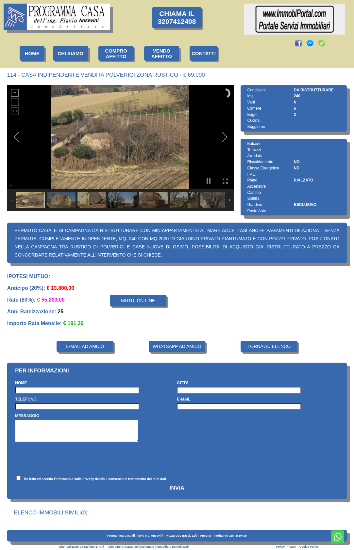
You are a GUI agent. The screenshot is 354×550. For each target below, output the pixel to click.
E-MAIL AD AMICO (85, 346)
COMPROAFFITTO (116, 53)
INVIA (177, 488)
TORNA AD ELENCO (269, 346)
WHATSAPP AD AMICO (177, 346)
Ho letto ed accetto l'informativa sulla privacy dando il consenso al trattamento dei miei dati (95, 479)
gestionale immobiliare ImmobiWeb (164, 546)
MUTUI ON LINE (138, 300)
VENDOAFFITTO (161, 53)
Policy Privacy (286, 546)
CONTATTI (204, 53)
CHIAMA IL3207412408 (177, 17)
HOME (32, 53)
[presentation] (64, 459)
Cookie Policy (309, 546)
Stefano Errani (94, 546)
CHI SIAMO (70, 53)
